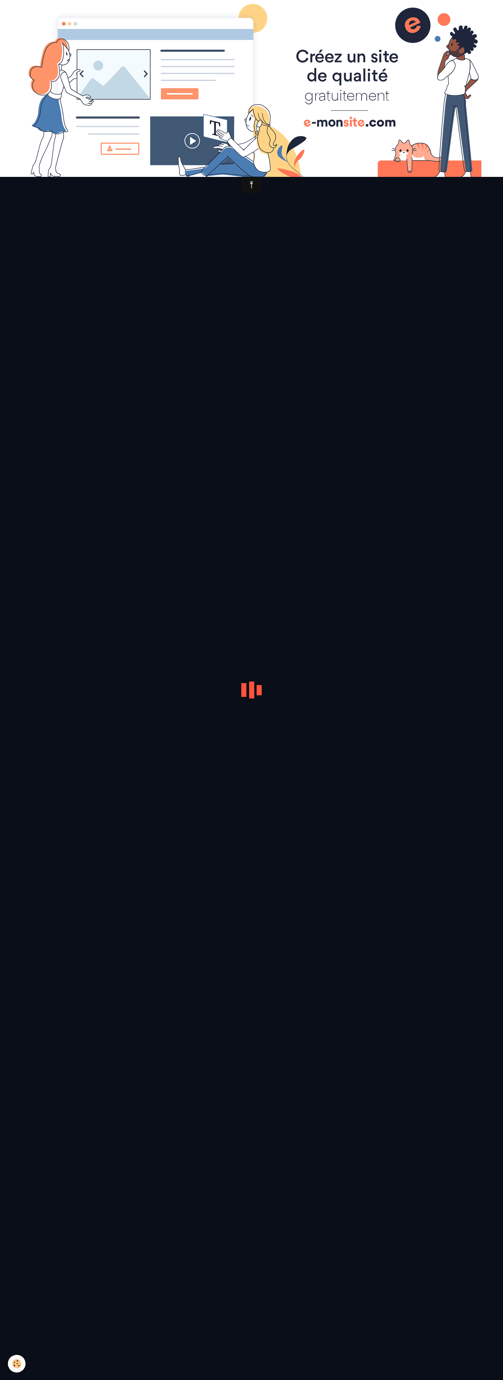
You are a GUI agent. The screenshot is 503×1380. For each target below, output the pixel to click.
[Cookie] (17, 1364)
